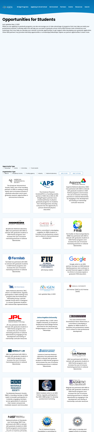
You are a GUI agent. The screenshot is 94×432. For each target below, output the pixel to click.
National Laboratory (51, 173)
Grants (16, 168)
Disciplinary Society (17, 173)
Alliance (7, 173)
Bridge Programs (22, 7)
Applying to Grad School (39, 7)
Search (87, 7)
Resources (78, 7)
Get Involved (53, 7)
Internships (24, 168)
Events (70, 7)
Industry (40, 173)
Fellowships (7, 168)
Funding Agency (30, 173)
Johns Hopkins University (47, 317)
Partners (63, 7)
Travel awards (34, 168)
